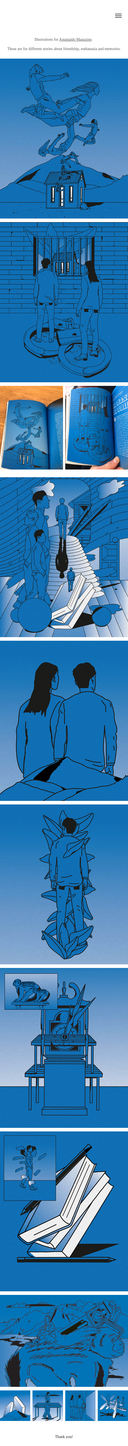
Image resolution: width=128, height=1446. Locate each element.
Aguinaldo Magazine (75, 39)
